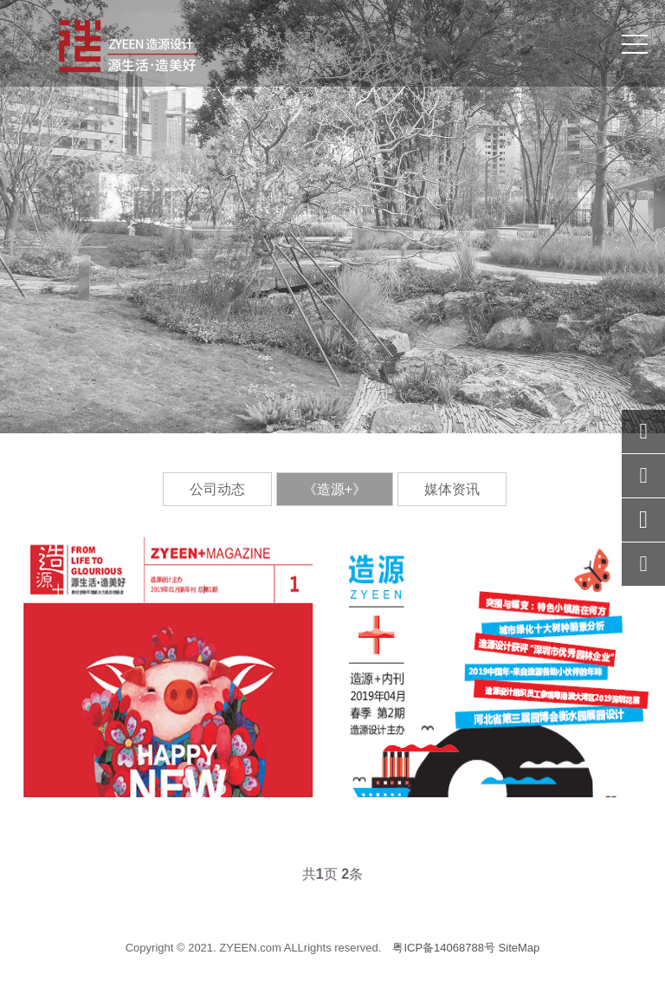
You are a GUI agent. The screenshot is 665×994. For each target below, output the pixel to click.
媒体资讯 (452, 489)
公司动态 (217, 489)
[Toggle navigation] (635, 43)
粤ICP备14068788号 (443, 947)
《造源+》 (334, 489)
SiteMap (519, 947)
